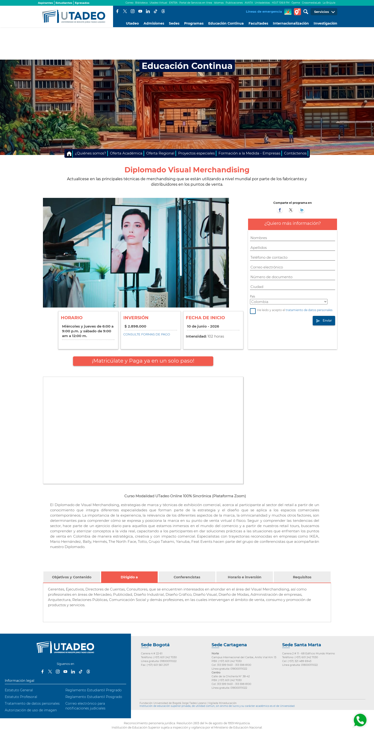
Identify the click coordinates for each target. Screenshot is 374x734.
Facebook (117, 11)
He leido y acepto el (291, 310)
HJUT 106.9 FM (281, 2)
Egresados (82, 3)
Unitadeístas (262, 2)
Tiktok (155, 11)
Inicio (69, 154)
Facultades (258, 23)
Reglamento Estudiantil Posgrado (93, 697)
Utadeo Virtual (158, 2)
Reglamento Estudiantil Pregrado (93, 690)
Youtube (140, 11)
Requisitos (302, 577)
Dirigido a (131, 579)
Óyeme (295, 2)
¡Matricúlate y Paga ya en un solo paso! (143, 361)
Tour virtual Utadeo (297, 11)
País (252, 296)
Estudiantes (64, 3)
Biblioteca (141, 2)
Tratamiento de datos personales (32, 703)
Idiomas (219, 2)
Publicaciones (234, 2)
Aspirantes (45, 3)
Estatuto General (19, 690)
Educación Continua (226, 23)
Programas (193, 23)
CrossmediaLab (311, 2)
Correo (129, 2)
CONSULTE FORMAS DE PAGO (146, 334)
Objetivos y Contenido (71, 577)
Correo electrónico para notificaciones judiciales (85, 705)
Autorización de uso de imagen (31, 710)
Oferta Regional (160, 153)
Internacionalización (291, 23)
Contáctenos (295, 153)
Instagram (133, 11)
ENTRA (173, 2)
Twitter (125, 11)
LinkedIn (148, 11)
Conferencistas (187, 577)
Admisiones (154, 23)
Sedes (174, 23)
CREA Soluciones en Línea (287, 11)
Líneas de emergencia (264, 11)
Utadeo (132, 23)
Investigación (325, 23)
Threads (163, 11)
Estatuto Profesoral (21, 697)
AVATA (249, 2)
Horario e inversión (244, 577)
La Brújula (329, 2)
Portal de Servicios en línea (195, 2)
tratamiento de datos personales (309, 310)
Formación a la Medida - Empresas (249, 153)
